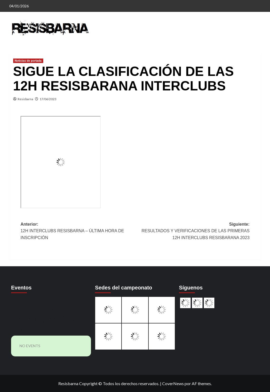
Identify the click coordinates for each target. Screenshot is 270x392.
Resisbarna (25, 99)
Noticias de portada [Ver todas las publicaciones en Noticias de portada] (28, 60)
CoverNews (173, 383)
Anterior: (78, 231)
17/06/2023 (48, 99)
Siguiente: (192, 231)
